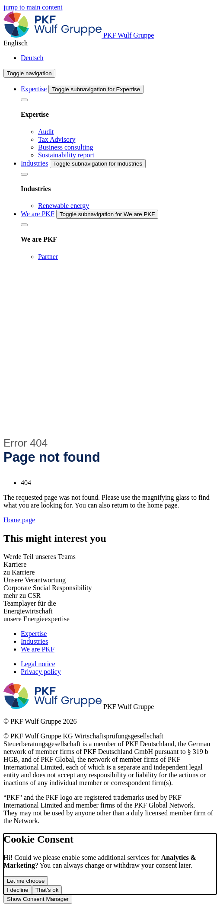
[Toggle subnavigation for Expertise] (95, 89)
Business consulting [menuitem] (65, 147)
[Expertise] (24, 100)
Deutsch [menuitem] (32, 57)
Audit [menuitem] (46, 131)
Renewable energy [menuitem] (63, 205)
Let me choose (26, 881)
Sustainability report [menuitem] (66, 155)
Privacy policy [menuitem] (41, 671)
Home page (19, 520)
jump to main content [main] (32, 7)
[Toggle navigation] (29, 73)
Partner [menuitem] (48, 256)
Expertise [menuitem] (34, 89)
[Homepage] (78, 35)
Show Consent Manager (38, 899)
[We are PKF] (24, 225)
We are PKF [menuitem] (37, 213)
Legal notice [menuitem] (38, 663)
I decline (18, 890)
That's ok (47, 890)
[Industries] (24, 174)
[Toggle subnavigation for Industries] (98, 163)
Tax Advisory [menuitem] (56, 139)
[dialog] (110, 864)
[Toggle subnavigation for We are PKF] (107, 214)
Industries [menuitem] (34, 163)
